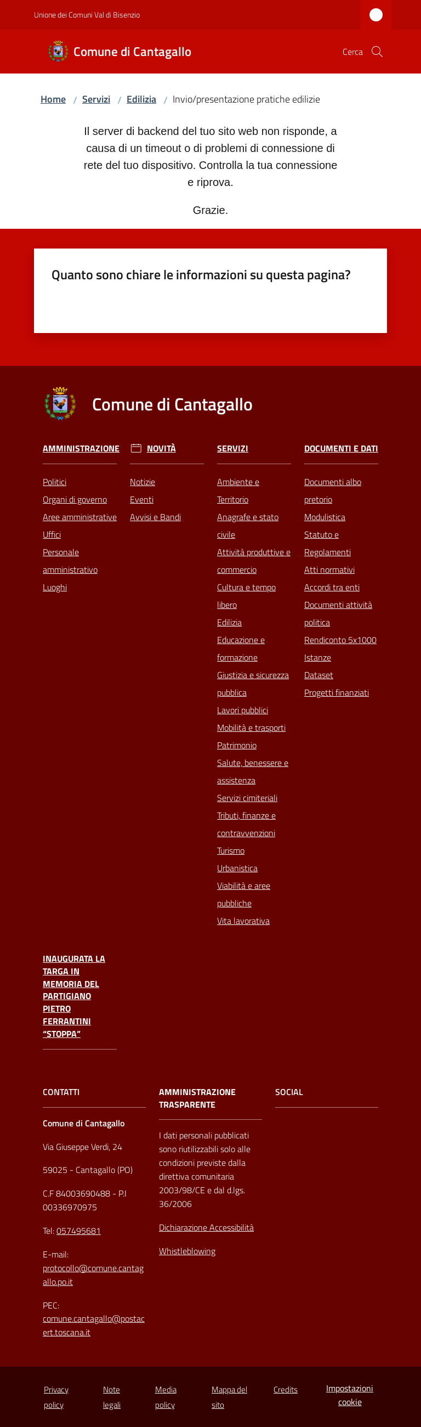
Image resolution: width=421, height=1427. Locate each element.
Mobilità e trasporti (251, 727)
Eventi (141, 499)
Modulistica (324, 516)
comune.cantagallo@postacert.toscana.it (94, 1325)
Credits (286, 1389)
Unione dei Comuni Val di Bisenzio (87, 14)
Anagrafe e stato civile (247, 525)
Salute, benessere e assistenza (252, 771)
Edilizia (141, 99)
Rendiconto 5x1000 (340, 639)
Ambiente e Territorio (238, 490)
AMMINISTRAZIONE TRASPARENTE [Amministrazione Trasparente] (197, 1098)
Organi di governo (75, 499)
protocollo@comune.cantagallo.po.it (93, 1274)
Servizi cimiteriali (247, 797)
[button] (377, 51)
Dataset (318, 674)
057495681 (78, 1230)
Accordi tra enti (332, 587)
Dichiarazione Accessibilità (206, 1227)
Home (53, 99)
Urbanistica (237, 868)
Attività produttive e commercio (254, 560)
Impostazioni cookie (349, 1394)
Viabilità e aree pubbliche (243, 894)
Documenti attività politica (338, 613)
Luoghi (55, 587)
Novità (161, 448)
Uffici (52, 534)
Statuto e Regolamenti (327, 543)
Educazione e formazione (241, 648)
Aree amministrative (80, 516)
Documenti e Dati (341, 448)
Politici (54, 481)
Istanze (317, 657)
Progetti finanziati (336, 692)
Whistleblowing (187, 1250)
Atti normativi (329, 569)
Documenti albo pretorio (332, 490)
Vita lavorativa (243, 920)
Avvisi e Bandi (155, 516)
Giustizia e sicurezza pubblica (253, 683)
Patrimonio (237, 745)
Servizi (96, 99)
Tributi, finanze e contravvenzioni (246, 824)
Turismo (230, 850)
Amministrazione (81, 448)
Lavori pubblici (242, 710)
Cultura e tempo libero (246, 595)
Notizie (142, 481)
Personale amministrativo (70, 560)
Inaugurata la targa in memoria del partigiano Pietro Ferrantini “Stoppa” (74, 996)
